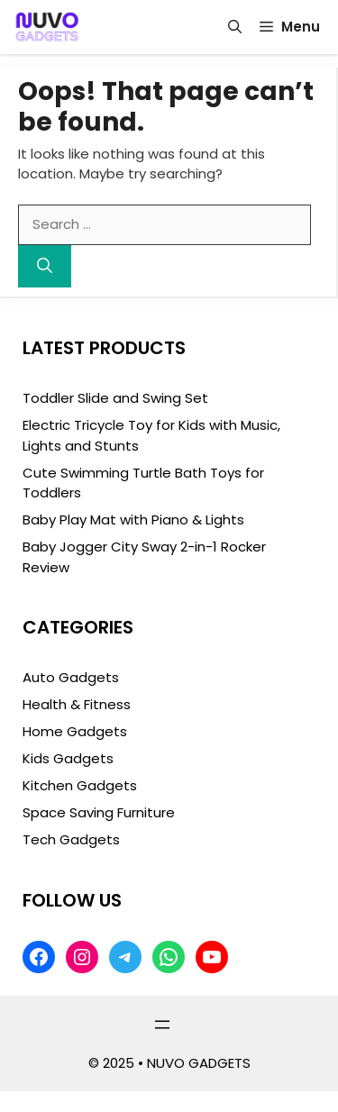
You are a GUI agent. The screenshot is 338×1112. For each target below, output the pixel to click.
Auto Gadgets (71, 677)
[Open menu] (162, 1024)
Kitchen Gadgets (80, 785)
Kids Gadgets (68, 758)
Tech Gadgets (71, 839)
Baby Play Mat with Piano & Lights (133, 519)
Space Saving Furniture (99, 812)
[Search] (44, 266)
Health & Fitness (77, 704)
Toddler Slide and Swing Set (115, 397)
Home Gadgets (75, 731)
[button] (235, 27)
